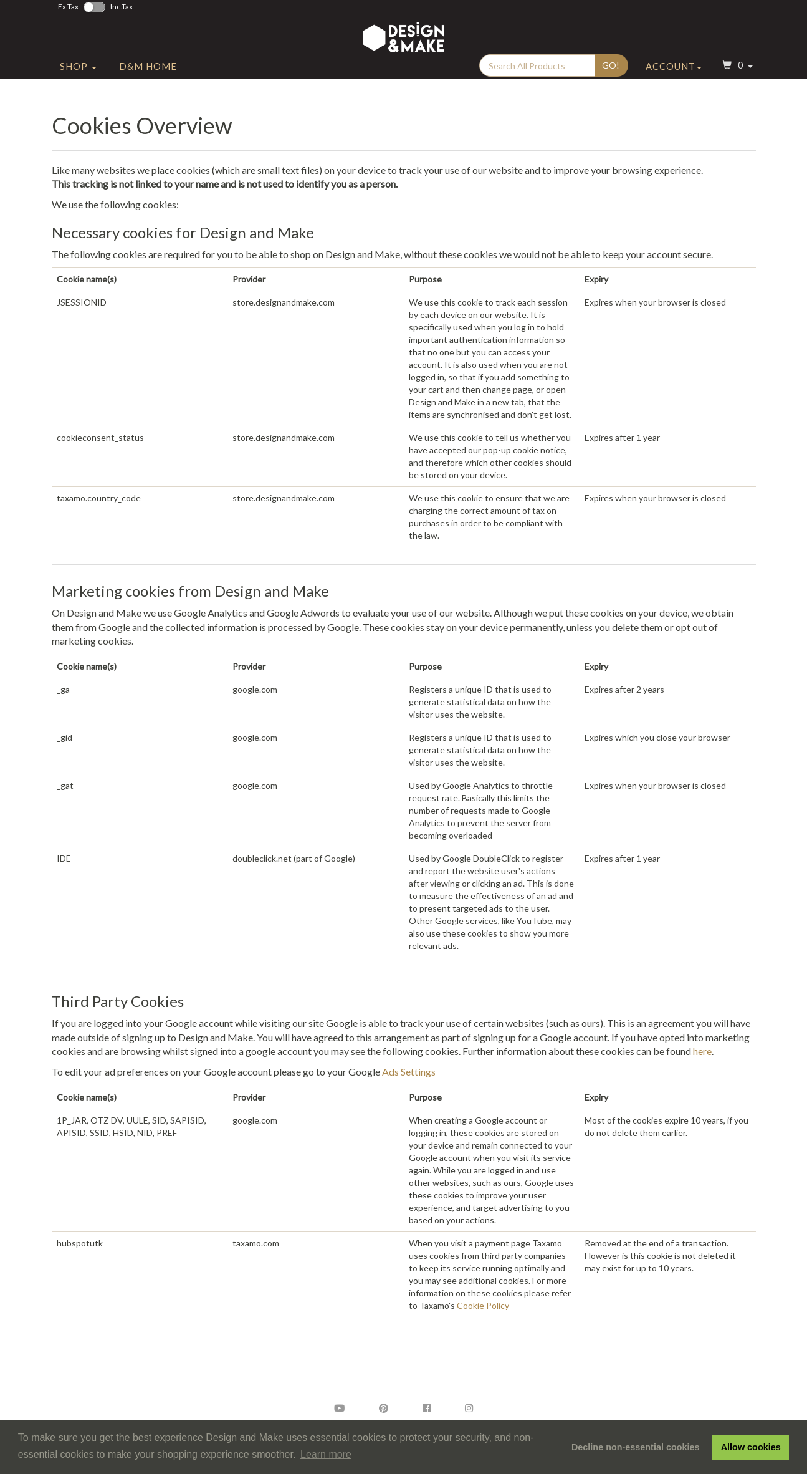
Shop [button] (78, 76)
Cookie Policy (483, 1305)
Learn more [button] (325, 1454)
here (702, 1051)
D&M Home (148, 76)
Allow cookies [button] (751, 1447)
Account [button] (674, 76)
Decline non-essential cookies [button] (635, 1447)
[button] (736, 77)
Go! (610, 75)
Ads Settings (409, 1071)
